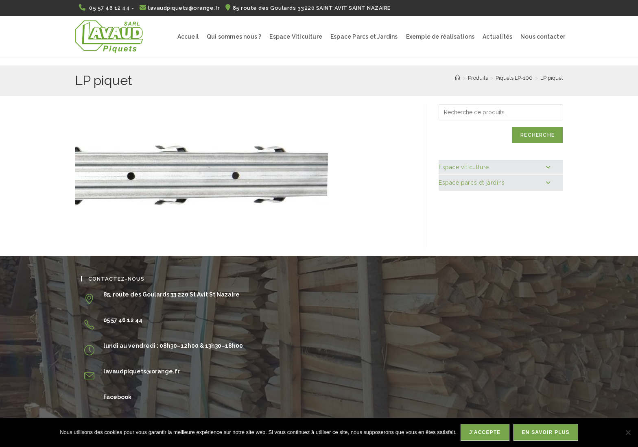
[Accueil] (457, 78)
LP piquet (551, 78)
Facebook (117, 397)
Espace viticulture (495, 167)
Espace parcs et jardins (495, 182)
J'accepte (485, 432)
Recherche (537, 135)
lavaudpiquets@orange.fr (181, 8)
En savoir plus (546, 432)
